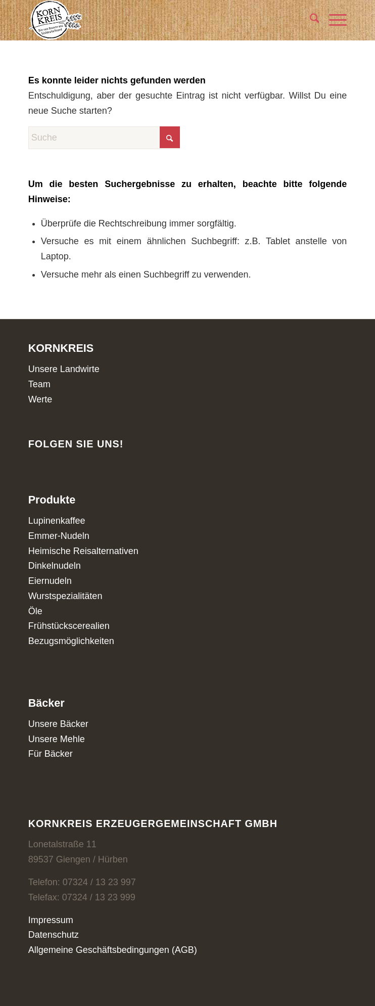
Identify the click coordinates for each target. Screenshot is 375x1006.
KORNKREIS (61, 348)
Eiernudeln (50, 581)
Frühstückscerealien (69, 626)
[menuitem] (309, 20)
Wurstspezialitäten (65, 596)
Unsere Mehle (56, 739)
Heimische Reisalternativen (83, 551)
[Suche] (309, 20)
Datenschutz (53, 935)
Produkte (52, 499)
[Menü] (333, 20)
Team (39, 384)
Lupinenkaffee (56, 521)
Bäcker (46, 703)
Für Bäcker (50, 754)
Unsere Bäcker (58, 724)
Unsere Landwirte (64, 369)
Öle (35, 611)
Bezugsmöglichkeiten (71, 641)
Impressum (50, 920)
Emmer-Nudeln (58, 536)
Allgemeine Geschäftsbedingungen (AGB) (112, 950)
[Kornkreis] (156, 20)
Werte (40, 399)
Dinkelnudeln (54, 566)
